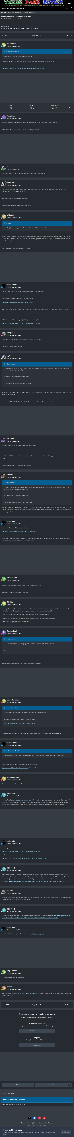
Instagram (32, 12)
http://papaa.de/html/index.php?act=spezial (15, 768)
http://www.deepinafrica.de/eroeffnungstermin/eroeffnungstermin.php (23, 68)
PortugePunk (12, 631)
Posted (14, 46)
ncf (8, 167)
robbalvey (11, 183)
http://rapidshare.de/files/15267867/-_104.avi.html (17, 302)
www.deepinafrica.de (23, 800)
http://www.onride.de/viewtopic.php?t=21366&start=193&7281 (21, 851)
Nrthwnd (10, 438)
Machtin (10, 602)
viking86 (10, 215)
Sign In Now (37, 1045)
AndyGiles (11, 116)
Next (67, 35)
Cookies (51, 1123)
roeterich (6, 26)
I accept (65, 1132)
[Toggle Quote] (5, 51)
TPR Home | (4, 12)
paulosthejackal (13, 700)
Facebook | (20, 12)
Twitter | (14, 12)
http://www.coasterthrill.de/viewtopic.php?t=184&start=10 (19, 531)
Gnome (10, 475)
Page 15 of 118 (37, 35)
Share (17, 1084)
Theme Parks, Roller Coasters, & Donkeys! (25, 28)
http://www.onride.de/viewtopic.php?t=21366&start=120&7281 (21, 323)
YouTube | (26, 12)
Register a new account (37, 1031)
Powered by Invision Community (37, 1125)
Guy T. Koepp (12, 971)
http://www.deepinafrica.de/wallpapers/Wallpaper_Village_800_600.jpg (26, 881)
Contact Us (42, 1123)
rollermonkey (12, 578)
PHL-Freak (11, 793)
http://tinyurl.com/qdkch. (29, 993)
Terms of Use (7, 1132)
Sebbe (9, 987)
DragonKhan (11, 333)
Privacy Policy (32, 1123)
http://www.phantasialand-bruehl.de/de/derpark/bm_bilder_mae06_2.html (24, 858)
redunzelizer (12, 285)
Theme (23, 1123)
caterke (10, 891)
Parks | (10, 12)
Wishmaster (11, 44)
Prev (6, 35)
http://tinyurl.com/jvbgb (37, 934)
